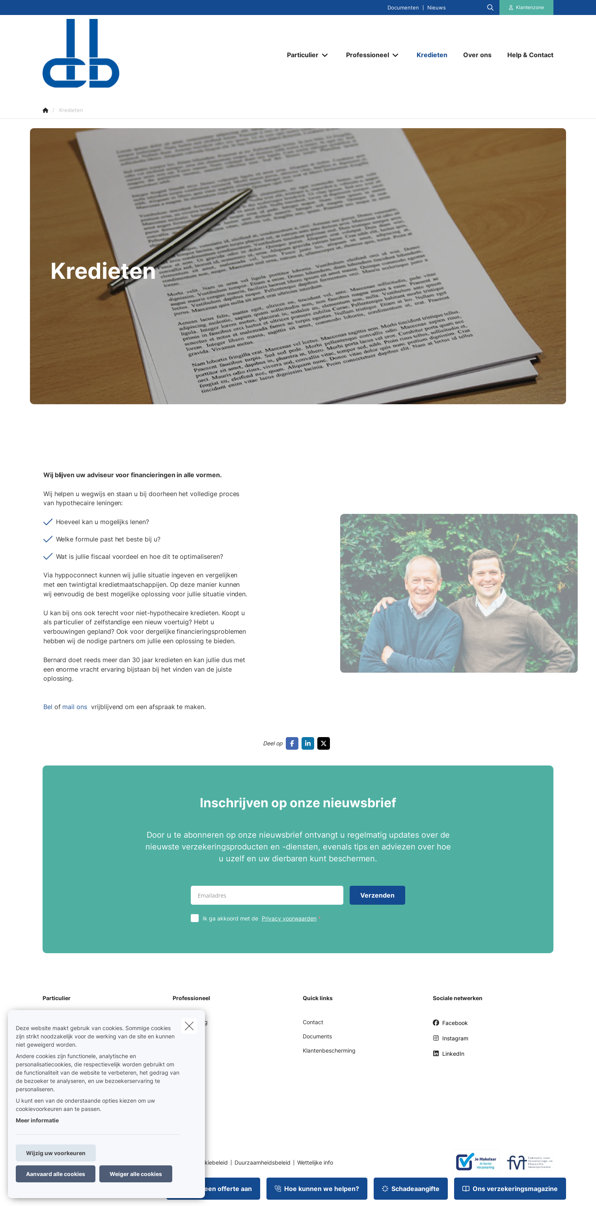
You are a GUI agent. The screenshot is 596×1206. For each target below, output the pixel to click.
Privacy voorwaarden (289, 918)
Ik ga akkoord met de (263, 918)
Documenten (403, 7)
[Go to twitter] (325, 743)
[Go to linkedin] (309, 743)
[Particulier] (299, 54)
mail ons (78, 712)
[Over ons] (477, 54)
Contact (313, 1022)
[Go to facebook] (294, 743)
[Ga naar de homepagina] (121, 54)
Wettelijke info (315, 1162)
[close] (189, 1026)
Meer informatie (37, 1120)
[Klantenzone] (526, 7)
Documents (317, 1036)
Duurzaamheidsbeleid (263, 1162)
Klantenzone (530, 7)
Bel (52, 712)
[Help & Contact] (526, 54)
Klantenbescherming (329, 1050)
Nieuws (436, 7)
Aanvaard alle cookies (55, 1174)
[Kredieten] (432, 54)
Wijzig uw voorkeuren (56, 1153)
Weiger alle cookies (136, 1174)
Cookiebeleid (211, 1162)
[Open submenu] (325, 55)
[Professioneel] (364, 54)
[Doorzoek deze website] (490, 7)
